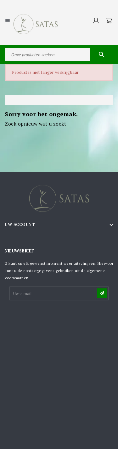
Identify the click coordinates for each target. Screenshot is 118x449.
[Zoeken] (59, 54)
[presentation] (58, 316)
